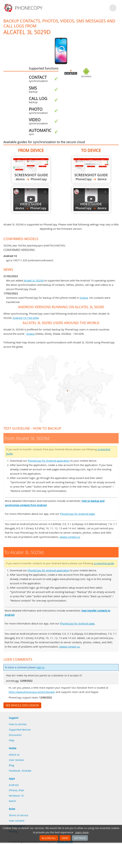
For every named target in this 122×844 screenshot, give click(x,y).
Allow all (49, 838)
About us (14, 754)
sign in (40, 667)
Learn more (82, 832)
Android (13, 785)
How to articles (18, 724)
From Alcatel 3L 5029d (31, 169)
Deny (65, 838)
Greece (84, 297)
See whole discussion (22, 705)
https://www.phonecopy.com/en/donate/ (32, 692)
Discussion (15, 735)
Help (11, 740)
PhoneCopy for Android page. (77, 513)
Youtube (26, 770)
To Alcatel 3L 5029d (91, 169)
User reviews (16, 760)
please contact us (70, 537)
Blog (11, 765)
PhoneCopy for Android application (49, 460)
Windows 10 (16, 795)
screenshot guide (104, 563)
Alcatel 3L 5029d (34, 280)
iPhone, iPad (16, 790)
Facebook (14, 770)
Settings (80, 838)
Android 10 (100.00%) (26, 318)
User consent (16, 820)
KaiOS (12, 801)
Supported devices (20, 729)
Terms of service (18, 815)
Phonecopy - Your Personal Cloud (23, 8)
